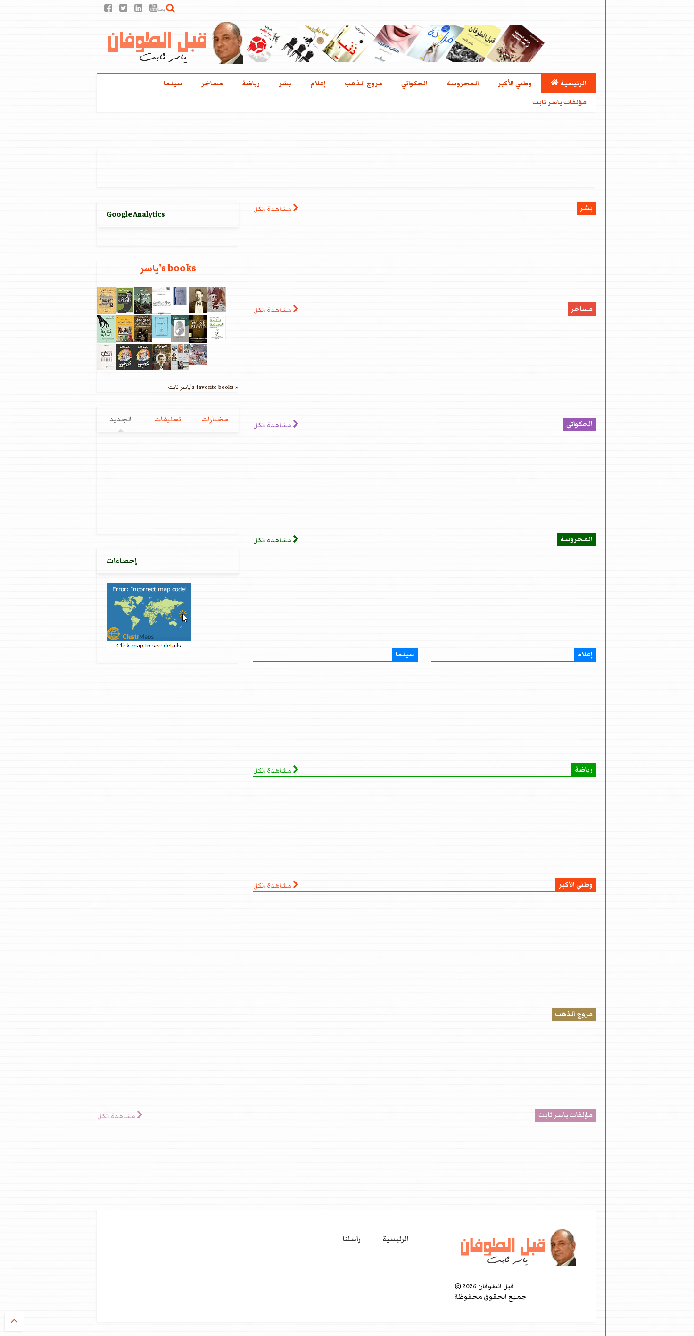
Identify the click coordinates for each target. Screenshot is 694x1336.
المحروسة (462, 83)
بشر (285, 83)
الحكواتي (414, 83)
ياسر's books (168, 268)
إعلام (318, 83)
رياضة (251, 83)
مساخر (212, 83)
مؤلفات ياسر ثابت (559, 102)
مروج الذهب (363, 83)
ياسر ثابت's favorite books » (203, 387)
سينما (173, 83)
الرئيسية (569, 83)
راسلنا (352, 1239)
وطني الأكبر (515, 83)
